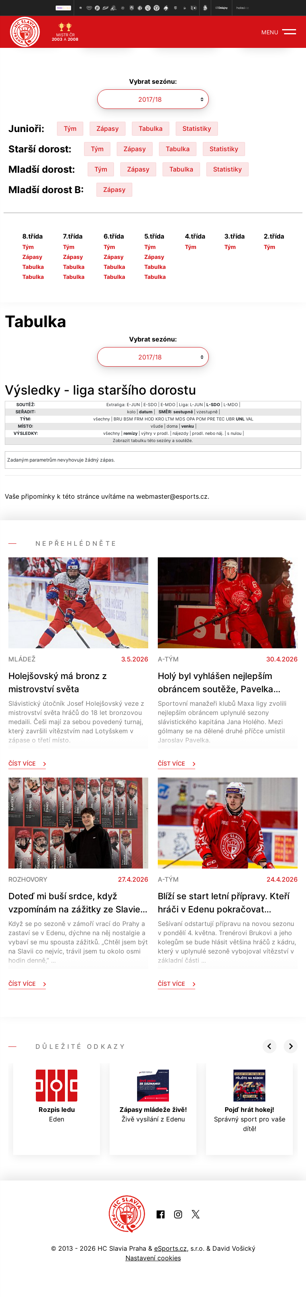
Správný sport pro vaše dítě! (249, 1101)
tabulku (138, 440)
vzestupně (207, 412)
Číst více (27, 763)
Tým (70, 128)
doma (172, 426)
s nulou (234, 433)
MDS (180, 419)
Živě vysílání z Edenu (153, 1096)
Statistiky (196, 128)
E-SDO (150, 404)
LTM (169, 419)
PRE (211, 419)
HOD (149, 419)
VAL (249, 419)
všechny (101, 419)
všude (157, 426)
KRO (159, 419)
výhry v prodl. (155, 433)
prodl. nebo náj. (208, 433)
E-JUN (133, 404)
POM (201, 419)
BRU (118, 419)
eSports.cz (170, 1248)
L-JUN (196, 404)
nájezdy (180, 433)
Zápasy (107, 128)
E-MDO (168, 404)
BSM (128, 419)
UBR (230, 419)
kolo (131, 412)
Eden (56, 1096)
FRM (138, 419)
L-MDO (231, 404)
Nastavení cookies (153, 1258)
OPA (190, 419)
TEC (220, 419)
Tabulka (151, 128)
